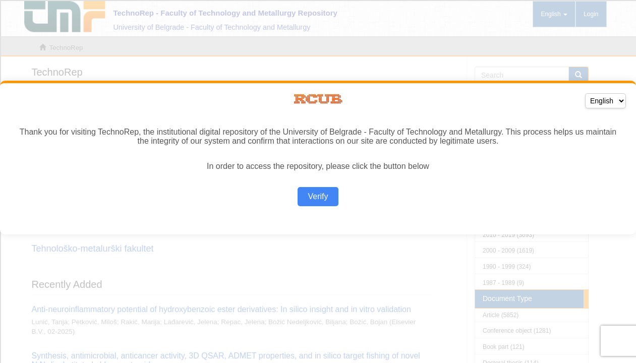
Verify (318, 196)
